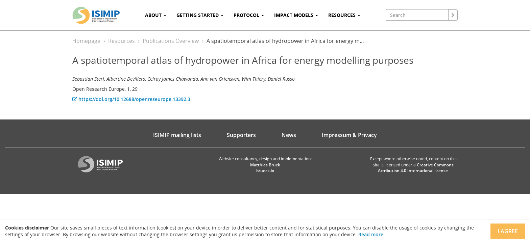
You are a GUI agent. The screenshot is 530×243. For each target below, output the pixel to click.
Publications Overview (171, 41)
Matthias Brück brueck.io (265, 167)
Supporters (241, 135)
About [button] (155, 15)
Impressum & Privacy (349, 135)
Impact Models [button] (296, 15)
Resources (121, 41)
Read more (370, 234)
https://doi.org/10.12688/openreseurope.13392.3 (131, 99)
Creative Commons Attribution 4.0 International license (416, 167)
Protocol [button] (249, 15)
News (289, 135)
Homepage (86, 41)
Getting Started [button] (199, 15)
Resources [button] (344, 15)
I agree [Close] (508, 231)
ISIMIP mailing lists (177, 135)
